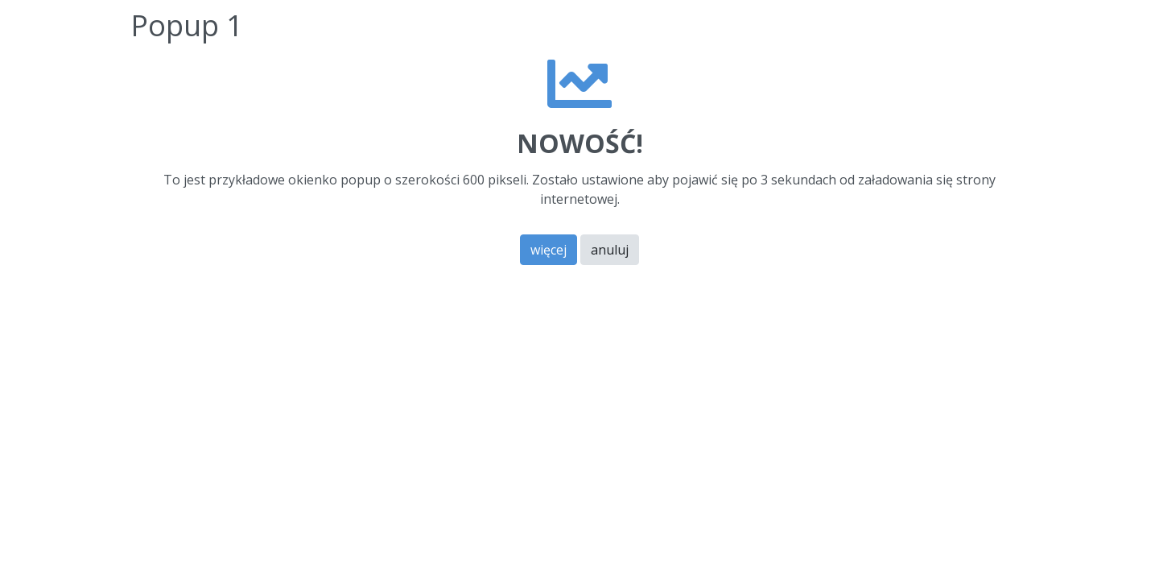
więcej (548, 250)
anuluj (610, 250)
